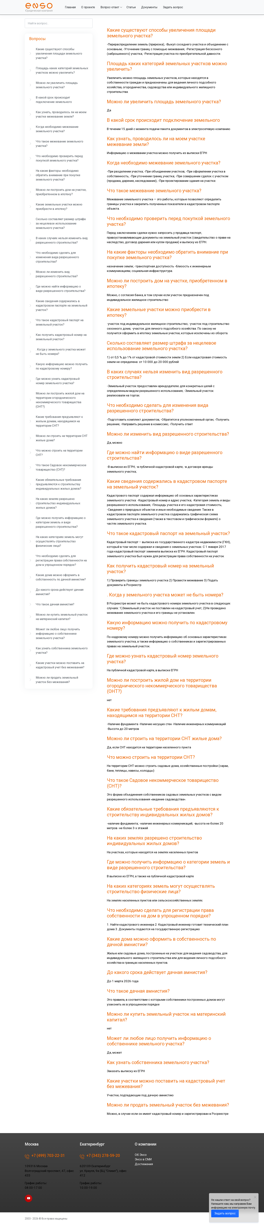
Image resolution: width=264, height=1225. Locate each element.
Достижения (144, 1164)
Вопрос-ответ (109, 7)
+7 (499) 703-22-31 (45, 1156)
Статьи (131, 7)
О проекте (88, 7)
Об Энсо (141, 1155)
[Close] (255, 1197)
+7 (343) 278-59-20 (100, 1156)
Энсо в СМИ (143, 1159)
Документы (149, 7)
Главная (70, 7)
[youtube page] (28, 1198)
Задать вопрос (173, 7)
